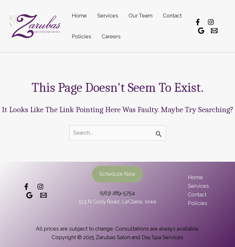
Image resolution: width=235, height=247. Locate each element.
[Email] (214, 30)
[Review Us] (29, 195)
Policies (81, 36)
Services (107, 16)
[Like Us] (26, 186)
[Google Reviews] (201, 30)
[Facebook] (197, 22)
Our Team (140, 16)
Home (79, 16)
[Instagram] (211, 22)
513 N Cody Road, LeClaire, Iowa (117, 201)
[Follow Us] (40, 186)
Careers (111, 36)
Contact (172, 16)
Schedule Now (117, 174)
